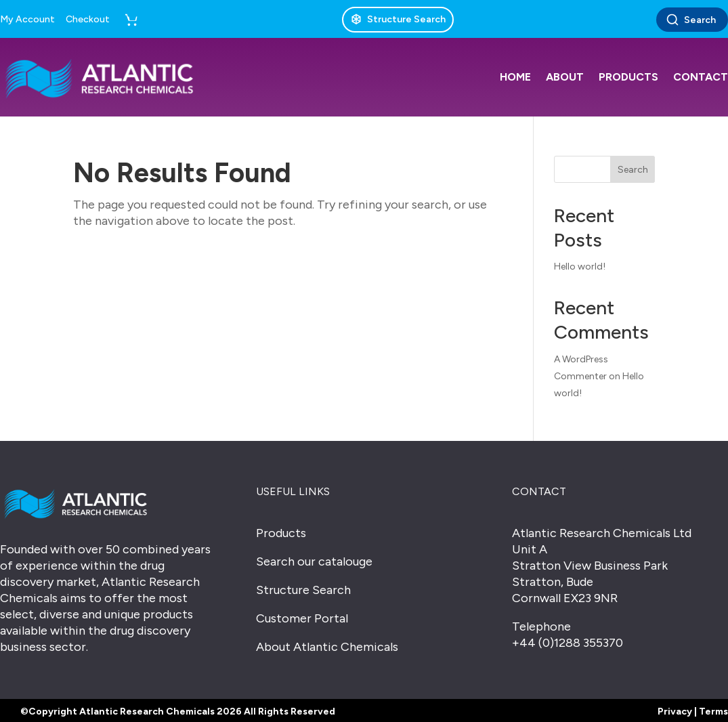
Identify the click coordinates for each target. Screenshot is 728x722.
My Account (27, 19)
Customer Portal (302, 618)
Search (691, 19)
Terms (713, 711)
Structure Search (303, 589)
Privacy (675, 711)
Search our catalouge (314, 561)
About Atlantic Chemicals (327, 646)
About (565, 76)
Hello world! (579, 266)
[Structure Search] (398, 20)
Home (515, 76)
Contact (700, 76)
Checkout (88, 19)
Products (628, 76)
